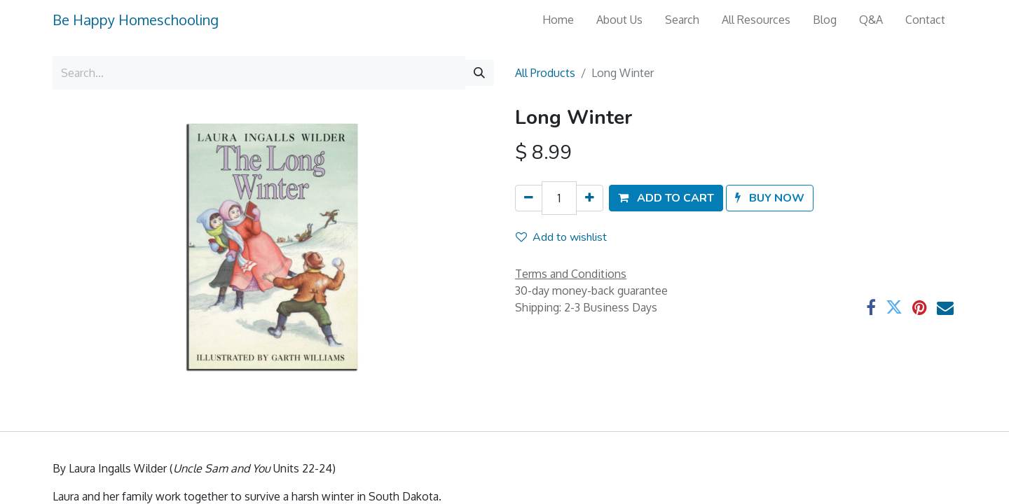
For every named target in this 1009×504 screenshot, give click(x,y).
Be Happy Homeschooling (136, 19)
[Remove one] (528, 198)
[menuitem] (558, 19)
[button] (666, 198)
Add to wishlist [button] (561, 237)
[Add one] (589, 198)
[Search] (479, 72)
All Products (545, 73)
